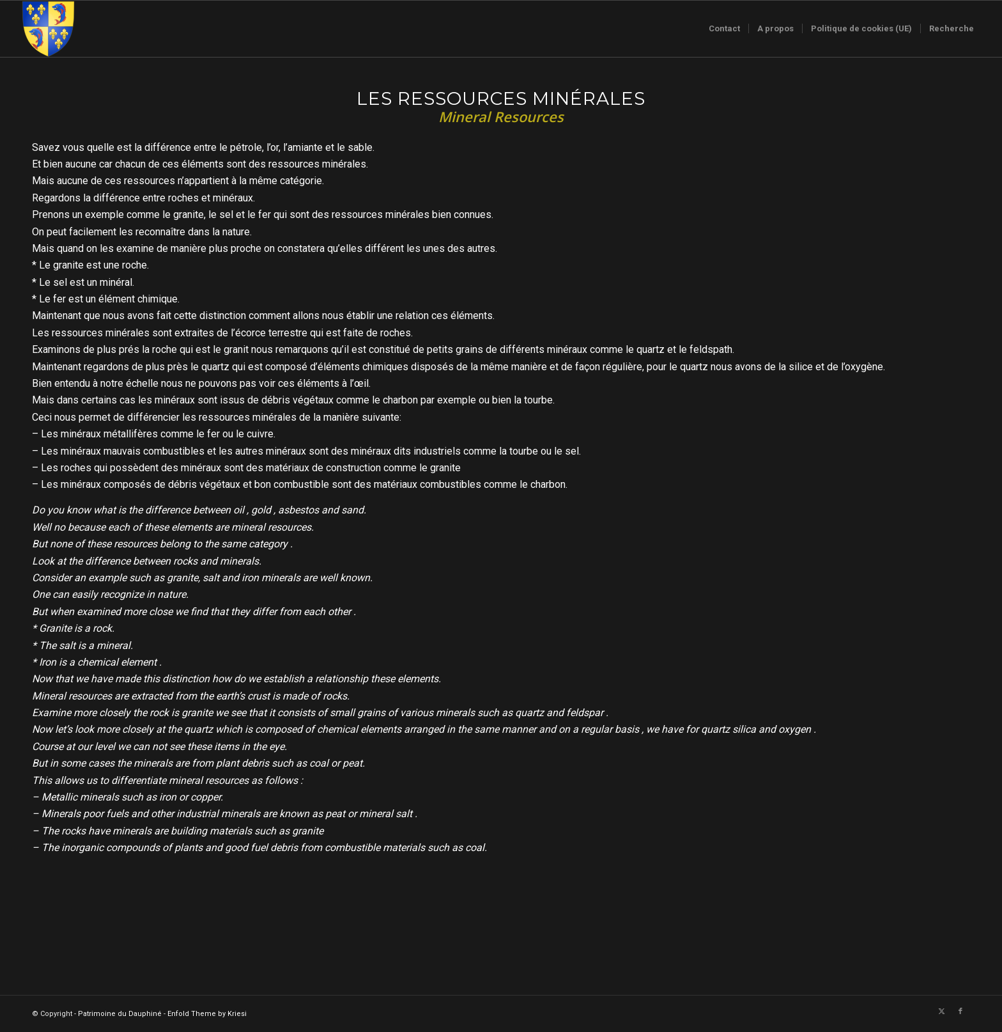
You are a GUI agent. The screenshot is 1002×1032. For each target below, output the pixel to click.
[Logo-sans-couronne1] (48, 29)
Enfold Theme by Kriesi (207, 1014)
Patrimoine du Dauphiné (120, 1014)
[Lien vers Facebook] (960, 1011)
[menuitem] (724, 29)
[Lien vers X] (941, 1011)
